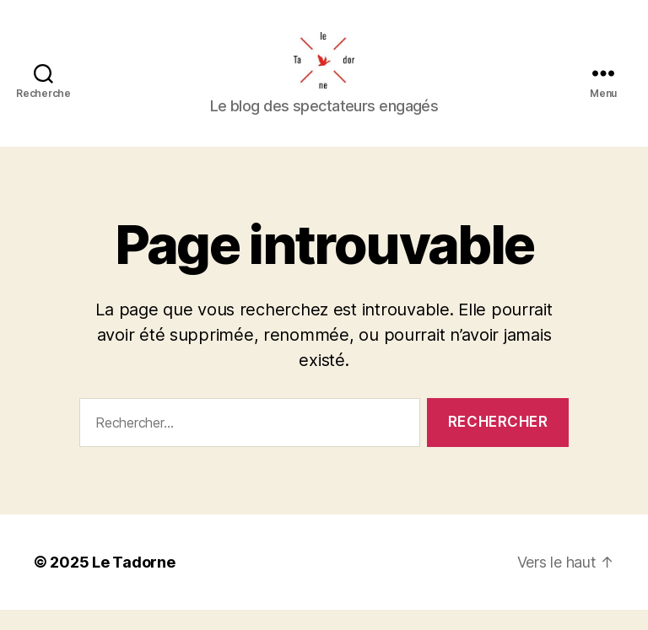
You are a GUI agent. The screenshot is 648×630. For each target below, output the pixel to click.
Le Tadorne (133, 582)
